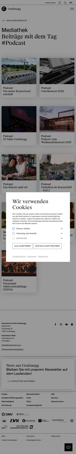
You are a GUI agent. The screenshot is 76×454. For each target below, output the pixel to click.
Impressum (31, 256)
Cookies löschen (19, 256)
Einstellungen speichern (47, 246)
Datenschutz (43, 256)
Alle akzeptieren (22, 246)
